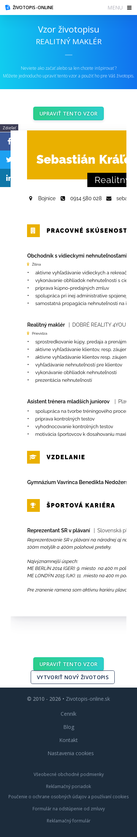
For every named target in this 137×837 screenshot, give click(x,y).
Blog (68, 726)
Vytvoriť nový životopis (73, 677)
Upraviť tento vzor (68, 113)
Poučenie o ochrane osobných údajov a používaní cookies (68, 797)
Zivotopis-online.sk (88, 698)
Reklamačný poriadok (68, 786)
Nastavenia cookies (70, 753)
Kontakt (68, 740)
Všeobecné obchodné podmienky (69, 774)
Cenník (68, 713)
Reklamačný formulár (69, 821)
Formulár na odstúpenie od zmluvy (69, 809)
